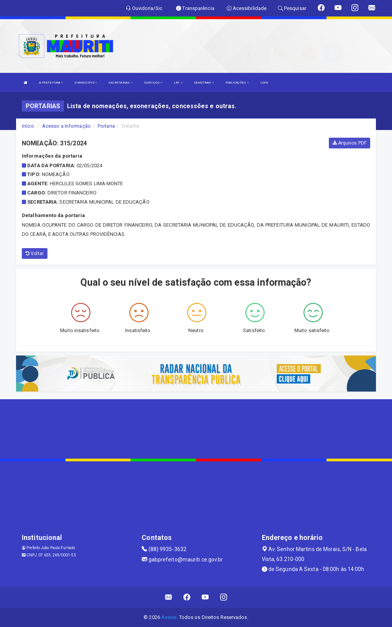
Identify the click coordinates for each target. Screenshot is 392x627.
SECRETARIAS (120, 82)
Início (28, 126)
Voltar (35, 253)
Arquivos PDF (349, 143)
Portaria (106, 126)
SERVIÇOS (153, 82)
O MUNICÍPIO (86, 82)
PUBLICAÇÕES (237, 82)
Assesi (169, 617)
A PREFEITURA (51, 82)
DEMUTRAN (204, 82)
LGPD (264, 82)
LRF (178, 82)
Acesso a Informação (66, 126)
